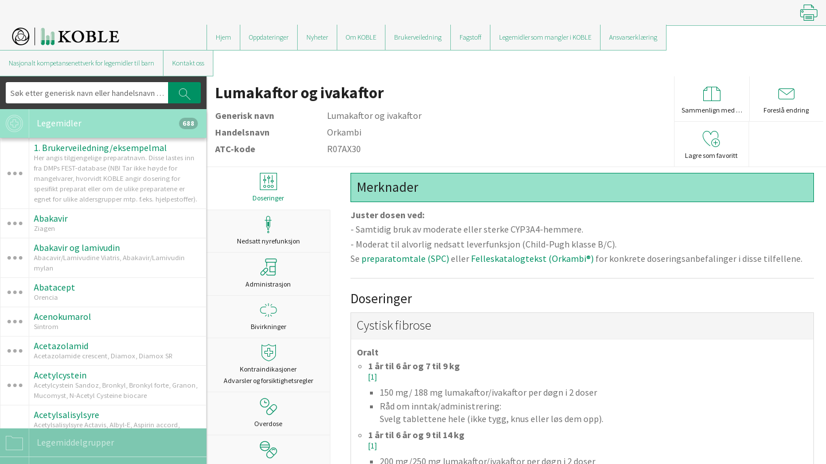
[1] (372, 377)
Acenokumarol (62, 316)
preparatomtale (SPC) (405, 258)
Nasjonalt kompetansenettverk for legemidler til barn (81, 63)
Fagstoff (470, 37)
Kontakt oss (188, 63)
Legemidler (99, 123)
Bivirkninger (268, 316)
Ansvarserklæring (633, 37)
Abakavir (51, 218)
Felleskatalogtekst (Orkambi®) (532, 258)
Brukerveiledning (418, 37)
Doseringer (268, 187)
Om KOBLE (361, 37)
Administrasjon (268, 273)
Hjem (223, 37)
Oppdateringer (269, 37)
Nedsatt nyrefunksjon (268, 230)
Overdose (268, 413)
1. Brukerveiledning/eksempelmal (100, 147)
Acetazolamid (61, 345)
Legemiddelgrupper (57, 442)
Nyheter (317, 37)
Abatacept (54, 287)
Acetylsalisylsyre (66, 414)
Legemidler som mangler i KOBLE (545, 37)
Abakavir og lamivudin (77, 247)
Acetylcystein (60, 375)
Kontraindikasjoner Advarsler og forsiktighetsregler (268, 364)
